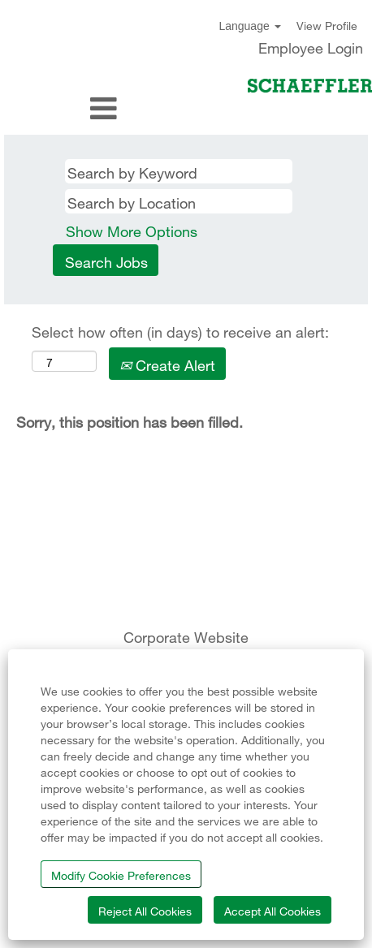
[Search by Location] (178, 201)
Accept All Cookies (272, 909)
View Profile (326, 24)
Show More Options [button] (131, 229)
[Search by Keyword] (178, 171)
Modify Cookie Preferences (121, 874)
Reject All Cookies (145, 909)
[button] (62, 108)
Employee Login (310, 46)
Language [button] (249, 25)
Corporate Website (186, 635)
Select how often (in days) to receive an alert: (180, 330)
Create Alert (167, 363)
